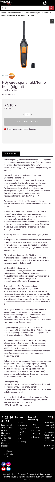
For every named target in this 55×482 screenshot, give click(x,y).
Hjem (3, 13)
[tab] (11, 154)
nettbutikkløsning (28, 477)
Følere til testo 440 (43, 13)
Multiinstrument (28, 13)
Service (23, 435)
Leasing (23, 442)
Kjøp (27, 122)
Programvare (38, 437)
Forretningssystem (10, 477)
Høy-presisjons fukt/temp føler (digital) (17, 15)
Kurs (21, 438)
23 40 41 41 (7, 419)
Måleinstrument (13, 13)
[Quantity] (27, 114)
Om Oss (23, 432)
